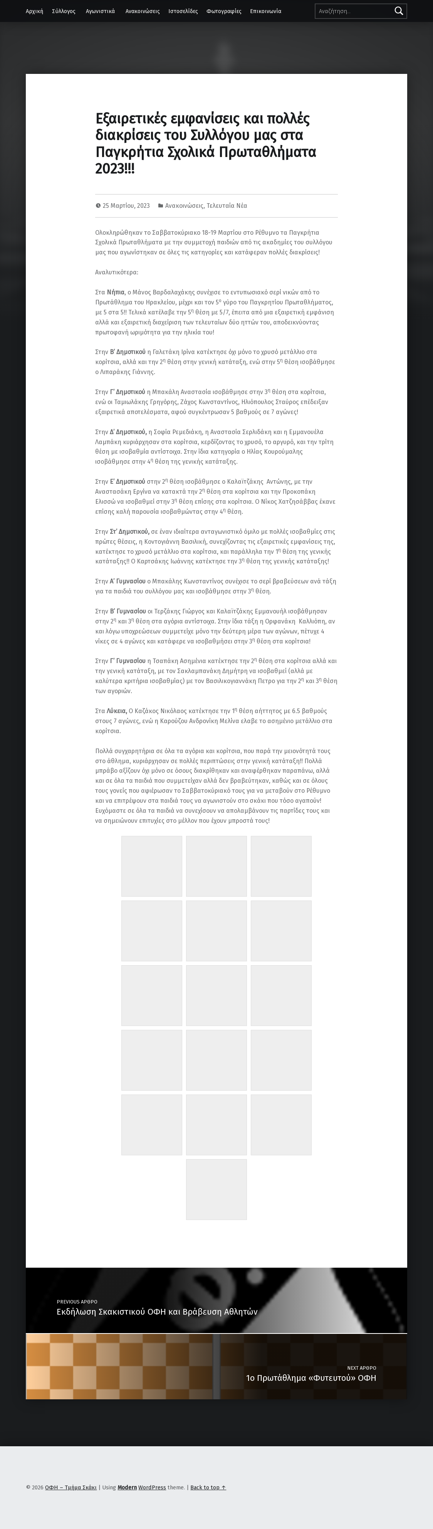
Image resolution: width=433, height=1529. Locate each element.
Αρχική (34, 11)
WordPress (152, 1487)
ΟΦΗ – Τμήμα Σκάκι (71, 1487)
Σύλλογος (64, 11)
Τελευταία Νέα (226, 205)
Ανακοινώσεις (143, 11)
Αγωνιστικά (100, 11)
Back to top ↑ (208, 1487)
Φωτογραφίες (224, 11)
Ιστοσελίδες (183, 11)
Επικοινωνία (265, 11)
